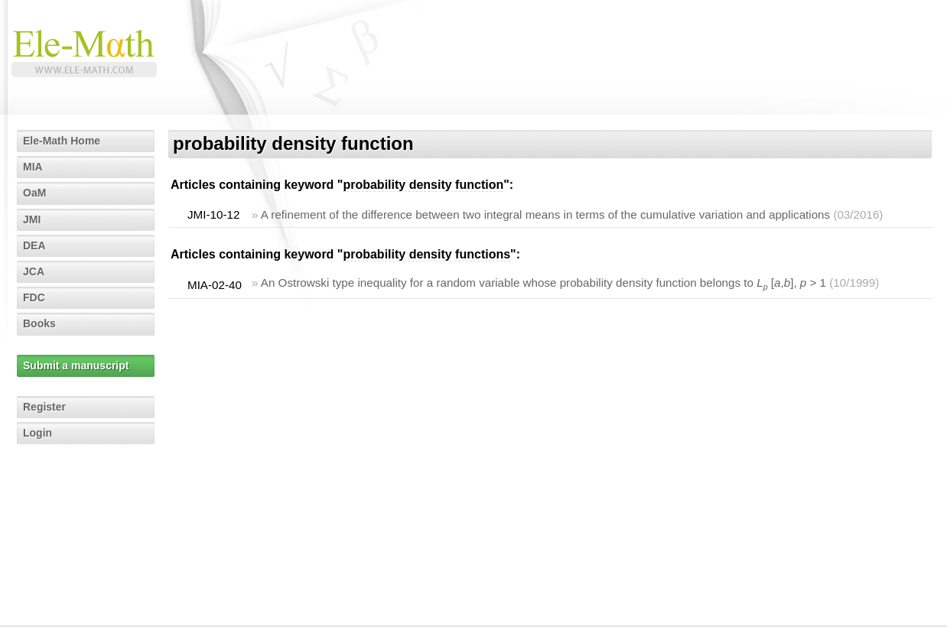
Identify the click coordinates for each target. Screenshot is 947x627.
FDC (34, 297)
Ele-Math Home (61, 141)
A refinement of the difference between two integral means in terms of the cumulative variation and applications (545, 214)
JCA (33, 271)
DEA (34, 245)
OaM (34, 193)
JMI (32, 219)
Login (37, 433)
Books (39, 323)
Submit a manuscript (76, 365)
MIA (33, 167)
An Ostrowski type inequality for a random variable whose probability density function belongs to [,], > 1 (543, 282)
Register (44, 407)
